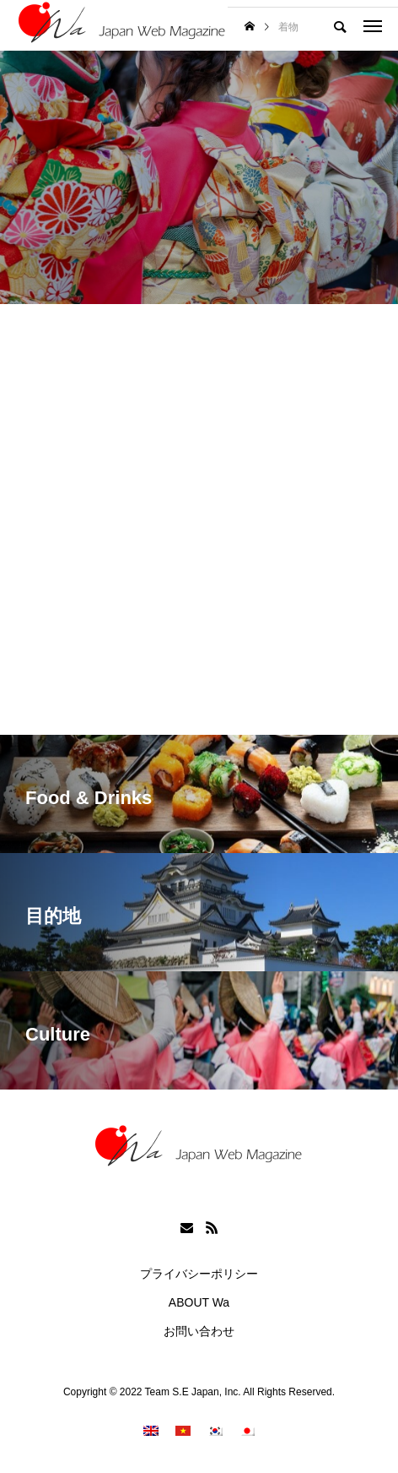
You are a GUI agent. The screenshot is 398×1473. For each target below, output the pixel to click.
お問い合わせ (199, 1331)
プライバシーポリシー (199, 1274)
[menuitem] (151, 1430)
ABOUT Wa (199, 1302)
